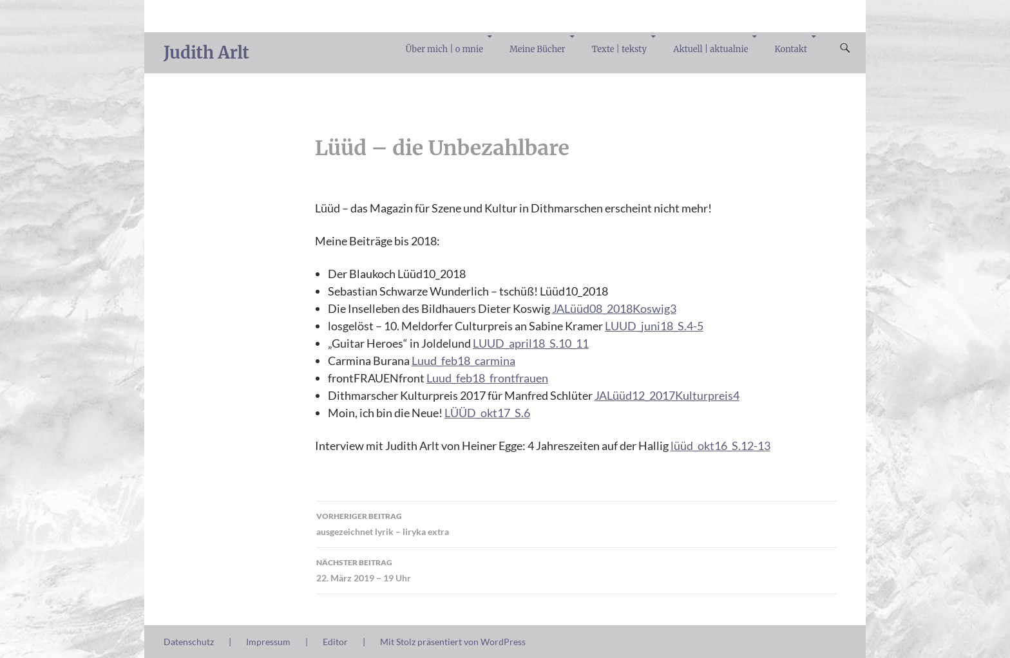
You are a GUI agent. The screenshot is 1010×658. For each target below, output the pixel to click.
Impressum (268, 641)
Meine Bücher (538, 49)
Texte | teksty (619, 49)
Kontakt (791, 49)
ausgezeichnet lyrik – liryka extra (576, 523)
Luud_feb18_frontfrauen (487, 378)
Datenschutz (189, 641)
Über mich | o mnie (444, 49)
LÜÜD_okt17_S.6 (487, 413)
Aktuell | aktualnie (710, 49)
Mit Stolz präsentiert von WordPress (453, 641)
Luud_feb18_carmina (463, 360)
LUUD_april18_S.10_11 (531, 343)
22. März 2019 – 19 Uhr (576, 569)
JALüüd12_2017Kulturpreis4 (667, 395)
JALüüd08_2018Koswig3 (614, 308)
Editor (335, 641)
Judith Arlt (206, 52)
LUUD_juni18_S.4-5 (654, 326)
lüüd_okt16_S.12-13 (720, 445)
